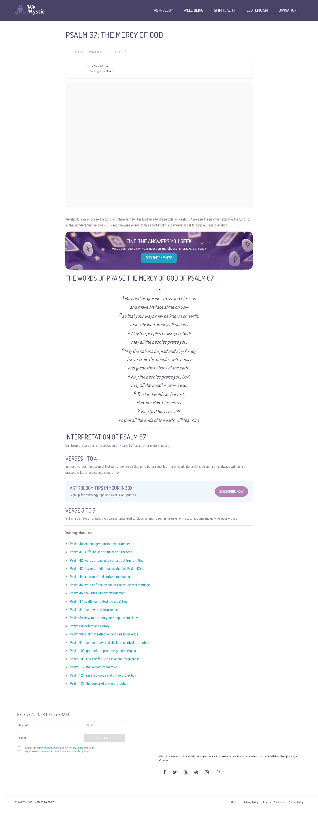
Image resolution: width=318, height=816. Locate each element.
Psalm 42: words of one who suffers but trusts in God (107, 560)
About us (235, 802)
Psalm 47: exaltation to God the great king (99, 601)
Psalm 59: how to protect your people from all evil (104, 618)
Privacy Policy (251, 802)
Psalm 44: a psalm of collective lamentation (100, 577)
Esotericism (257, 10)
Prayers (77, 52)
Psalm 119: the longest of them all (93, 667)
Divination (288, 10)
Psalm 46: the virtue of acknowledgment (98, 593)
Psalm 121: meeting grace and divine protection (103, 675)
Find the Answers (159, 257)
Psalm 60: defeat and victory (90, 626)
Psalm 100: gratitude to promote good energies (103, 651)
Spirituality (117, 52)
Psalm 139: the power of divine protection (99, 683)
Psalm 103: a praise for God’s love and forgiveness (105, 659)
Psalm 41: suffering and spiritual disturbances (101, 552)
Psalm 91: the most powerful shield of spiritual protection (109, 643)
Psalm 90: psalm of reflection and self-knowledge (104, 634)
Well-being (193, 10)
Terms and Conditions (273, 802)
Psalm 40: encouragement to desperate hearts (102, 544)
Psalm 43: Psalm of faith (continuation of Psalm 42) (105, 569)
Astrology (163, 10)
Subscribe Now (231, 491)
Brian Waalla (99, 66)
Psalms (95, 52)
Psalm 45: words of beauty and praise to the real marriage (110, 585)
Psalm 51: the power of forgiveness (94, 610)
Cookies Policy (296, 802)
